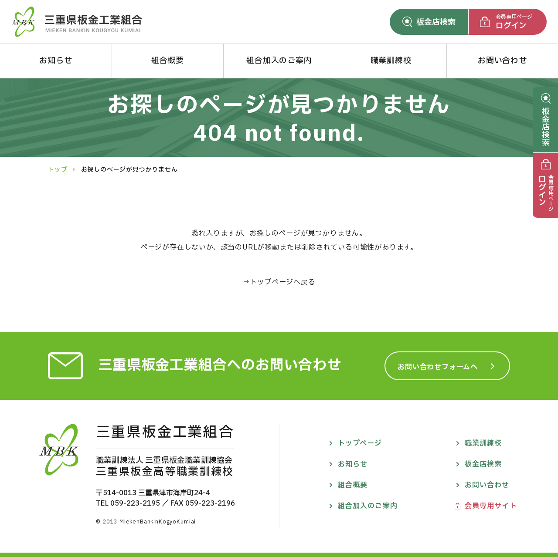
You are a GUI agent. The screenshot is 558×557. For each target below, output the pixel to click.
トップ (57, 170)
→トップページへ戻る (279, 282)
